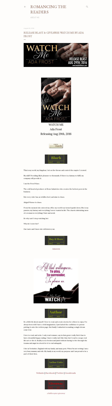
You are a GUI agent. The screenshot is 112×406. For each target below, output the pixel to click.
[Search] (87, 6)
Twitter (59, 373)
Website (40, 373)
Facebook (50, 373)
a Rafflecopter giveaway (56, 393)
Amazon (56, 249)
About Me (34, 18)
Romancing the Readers (48, 9)
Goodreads (70, 373)
